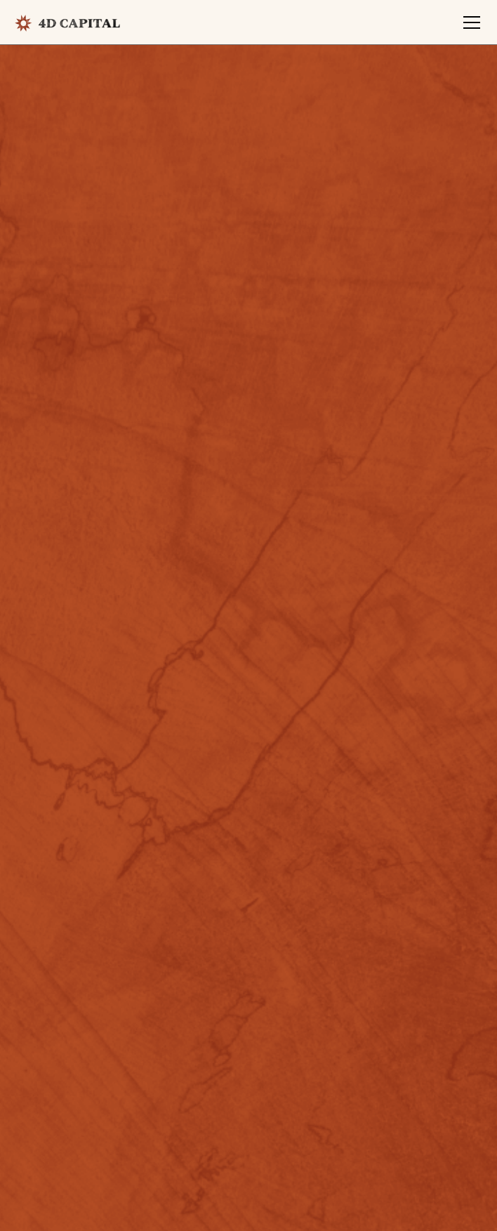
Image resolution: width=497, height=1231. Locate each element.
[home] (67, 22)
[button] (469, 22)
